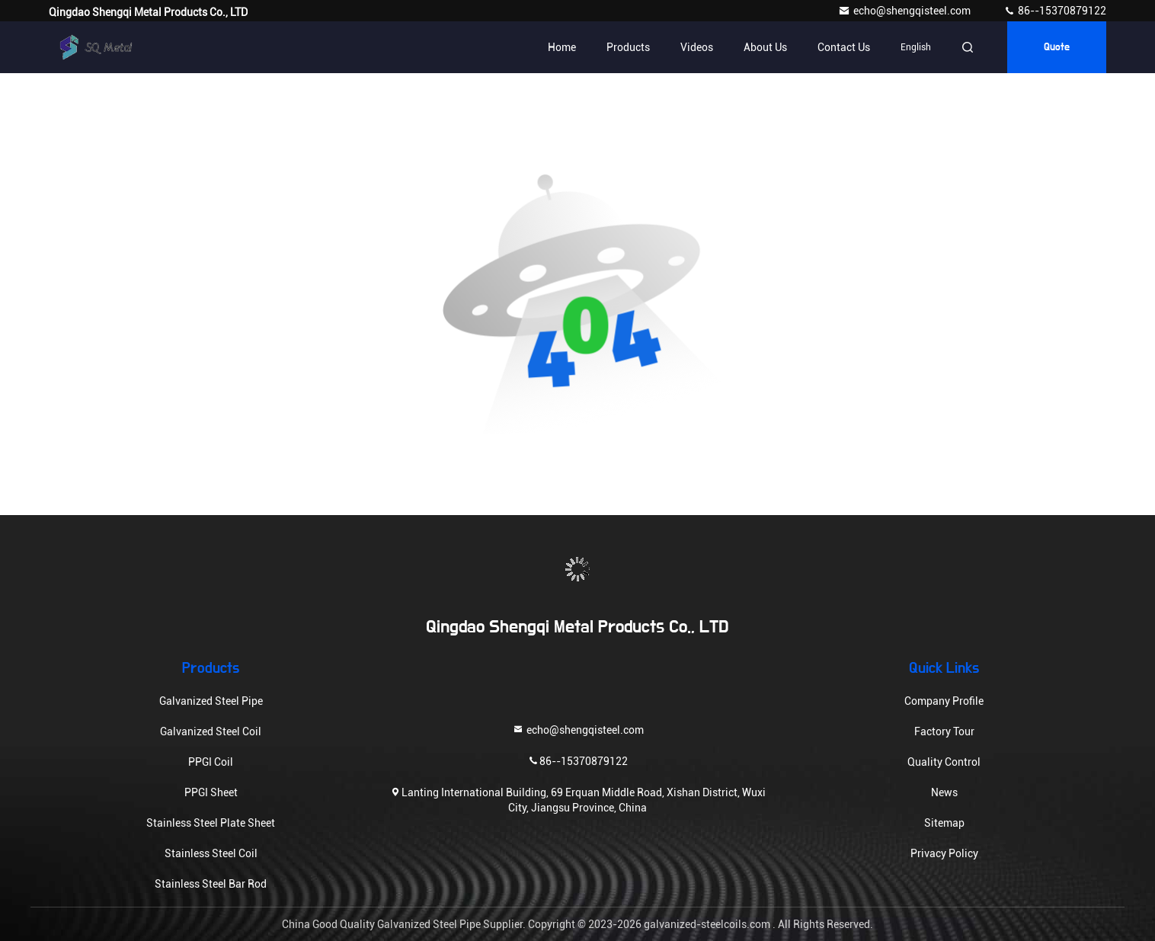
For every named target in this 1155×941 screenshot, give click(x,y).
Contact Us (843, 47)
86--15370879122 (1054, 11)
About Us (765, 47)
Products (628, 47)
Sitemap (944, 823)
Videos (696, 47)
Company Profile (944, 701)
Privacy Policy (944, 853)
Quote (1057, 47)
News (944, 792)
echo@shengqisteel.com (905, 11)
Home (562, 47)
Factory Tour (944, 731)
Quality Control (944, 762)
